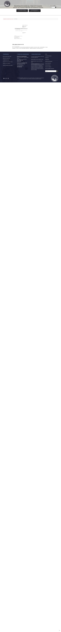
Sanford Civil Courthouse (6, 63)
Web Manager (17, 46)
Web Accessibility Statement (49, 68)
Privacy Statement (48, 63)
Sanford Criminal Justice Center (7, 61)
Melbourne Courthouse (6, 58)
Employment (47, 59)
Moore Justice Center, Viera (7, 56)
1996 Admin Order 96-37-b (18, 44)
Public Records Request (48, 61)
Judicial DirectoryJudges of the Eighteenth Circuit (35, 10)
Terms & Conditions (48, 66)
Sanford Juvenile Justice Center (7, 65)
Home (46, 54)
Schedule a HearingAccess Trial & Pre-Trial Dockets (22, 10)
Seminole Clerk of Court (34, 61)
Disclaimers (47, 57)
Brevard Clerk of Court (34, 59)
